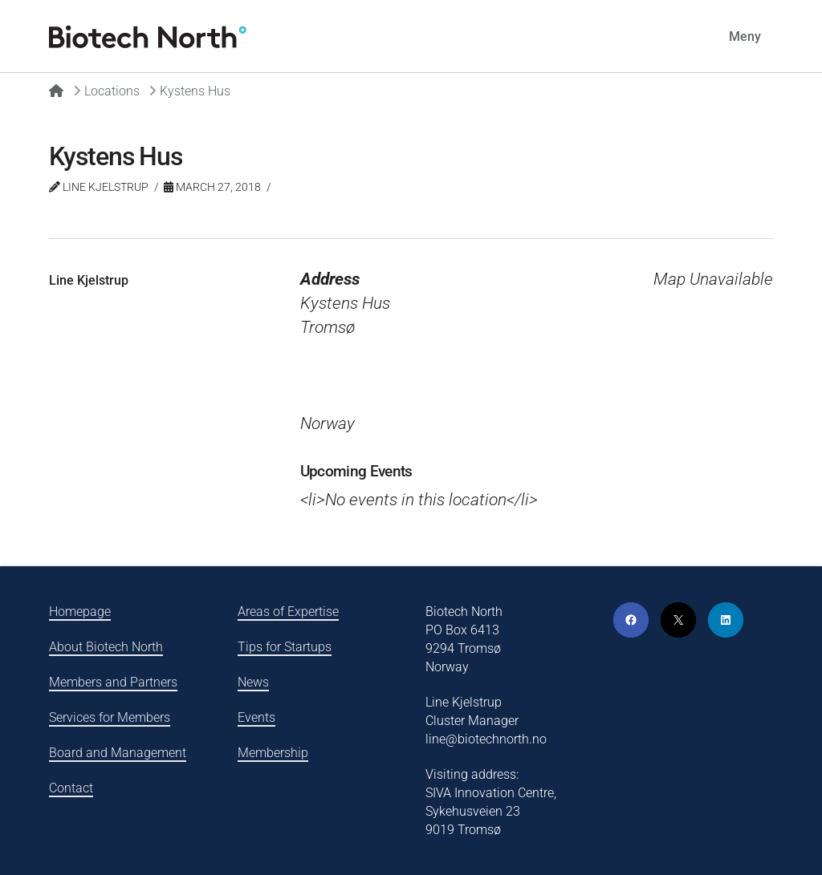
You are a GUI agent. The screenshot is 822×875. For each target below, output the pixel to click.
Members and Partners (113, 682)
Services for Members (109, 717)
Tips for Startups (285, 646)
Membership (273, 752)
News (253, 682)
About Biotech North (106, 646)
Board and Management (117, 752)
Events (256, 717)
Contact (71, 788)
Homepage (80, 611)
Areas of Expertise (288, 611)
